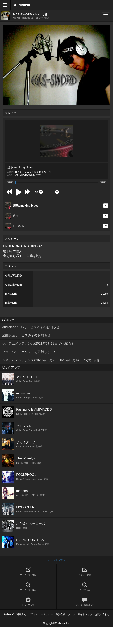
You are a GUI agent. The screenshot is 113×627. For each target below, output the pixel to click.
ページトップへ (56, 560)
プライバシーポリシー (41, 614)
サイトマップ (85, 614)
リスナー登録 (85, 571)
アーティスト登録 (28, 571)
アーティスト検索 (28, 587)
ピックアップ (28, 602)
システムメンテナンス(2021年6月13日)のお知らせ (38, 343)
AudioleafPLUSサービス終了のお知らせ (30, 327)
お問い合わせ (102, 614)
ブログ (71, 614)
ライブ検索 (85, 587)
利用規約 (21, 614)
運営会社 (60, 614)
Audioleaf (22, 5)
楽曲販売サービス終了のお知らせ (26, 335)
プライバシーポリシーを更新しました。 (31, 352)
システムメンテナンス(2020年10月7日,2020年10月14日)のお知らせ (51, 360)
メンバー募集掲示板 (85, 602)
